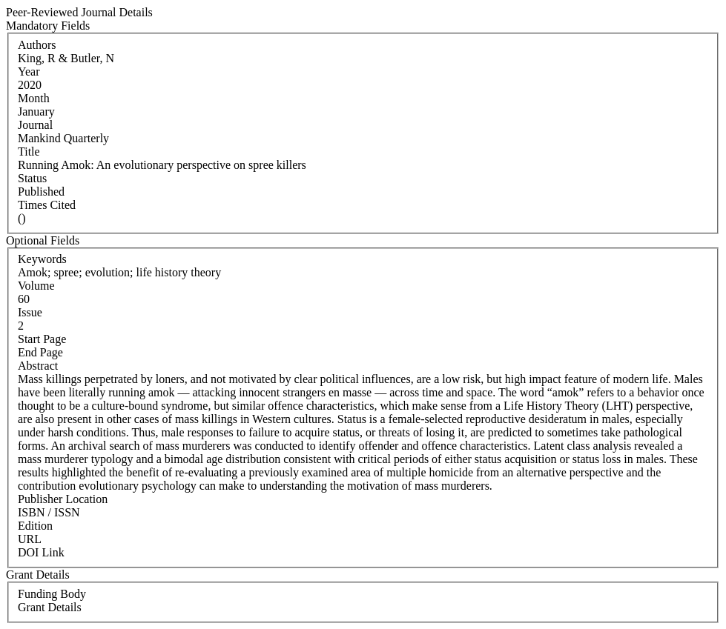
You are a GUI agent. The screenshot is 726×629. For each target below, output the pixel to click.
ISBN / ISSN (49, 512)
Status (32, 178)
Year (28, 71)
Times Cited (47, 205)
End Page (40, 352)
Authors (37, 45)
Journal (35, 125)
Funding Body (52, 594)
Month (34, 98)
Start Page (42, 339)
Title (29, 151)
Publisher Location (63, 499)
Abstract (38, 365)
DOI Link (41, 552)
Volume (36, 285)
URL (30, 539)
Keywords (42, 259)
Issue (30, 312)
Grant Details (50, 607)
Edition (35, 525)
